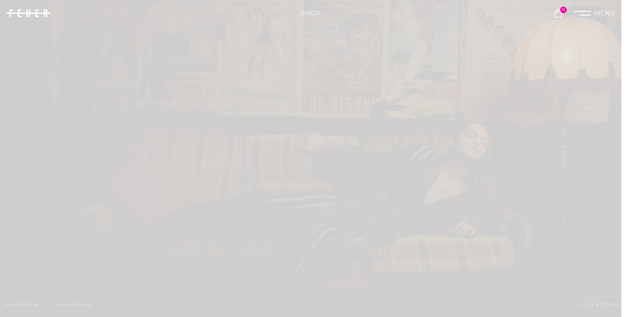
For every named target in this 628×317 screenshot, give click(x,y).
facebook (22, 305)
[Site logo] (29, 12)
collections (601, 305)
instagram (73, 305)
